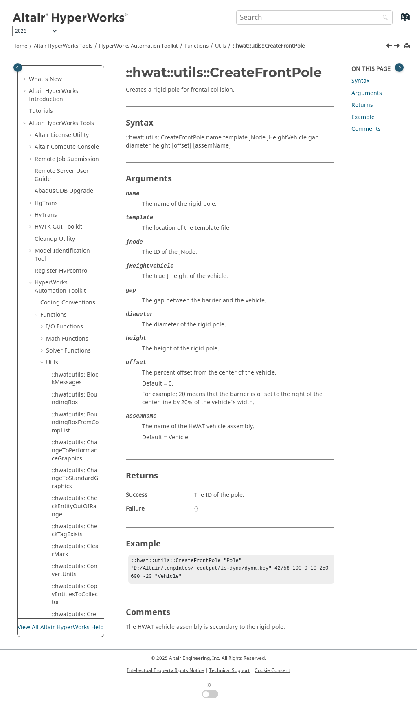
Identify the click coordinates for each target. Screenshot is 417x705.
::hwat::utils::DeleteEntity (75, 440)
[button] (48, 90)
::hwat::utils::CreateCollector (74, 93)
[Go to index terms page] (396, 21)
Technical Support (229, 670)
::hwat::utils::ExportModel (74, 600)
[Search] (383, 18)
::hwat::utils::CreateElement (74, 133)
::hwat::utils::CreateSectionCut (74, 341)
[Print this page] (407, 46)
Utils (220, 46)
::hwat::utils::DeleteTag (75, 480)
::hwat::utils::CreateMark (74, 213)
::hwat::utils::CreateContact (74, 113)
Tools (63, 46)
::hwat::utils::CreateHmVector (74, 193)
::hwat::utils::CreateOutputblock (74, 253)
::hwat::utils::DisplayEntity (75, 520)
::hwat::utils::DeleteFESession (75, 460)
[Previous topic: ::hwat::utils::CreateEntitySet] (389, 47)
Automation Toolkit (138, 46)
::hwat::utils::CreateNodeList (74, 233)
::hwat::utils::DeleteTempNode (75, 500)
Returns (362, 105)
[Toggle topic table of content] (399, 67)
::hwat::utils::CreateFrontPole (269, 46)
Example (363, 117)
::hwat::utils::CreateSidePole (74, 321)
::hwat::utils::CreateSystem (74, 360)
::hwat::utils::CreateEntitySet (74, 153)
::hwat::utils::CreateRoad (74, 301)
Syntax (360, 81)
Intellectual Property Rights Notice (165, 670)
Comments (366, 129)
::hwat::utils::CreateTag (74, 380)
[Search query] (314, 17)
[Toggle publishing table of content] (17, 67)
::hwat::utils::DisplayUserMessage (75, 540)
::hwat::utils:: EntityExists (69, 580)
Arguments (366, 93)
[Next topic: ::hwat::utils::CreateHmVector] (398, 47)
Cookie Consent (272, 670)
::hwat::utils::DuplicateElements (75, 560)
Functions (196, 46)
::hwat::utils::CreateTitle (74, 420)
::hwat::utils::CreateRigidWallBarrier (75, 276)
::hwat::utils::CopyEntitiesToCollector (75, 69)
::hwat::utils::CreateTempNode (74, 400)
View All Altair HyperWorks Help (61, 627)
